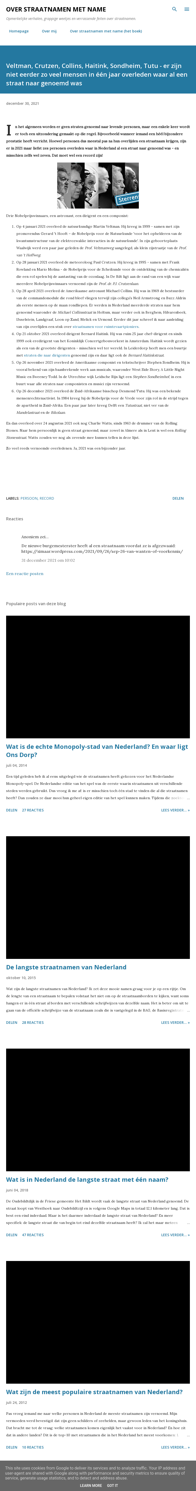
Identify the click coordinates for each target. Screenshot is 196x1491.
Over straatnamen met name (56, 9)
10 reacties (33, 1447)
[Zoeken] (175, 9)
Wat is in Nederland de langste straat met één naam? (87, 1179)
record (47, 498)
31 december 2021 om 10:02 (48, 560)
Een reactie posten (24, 573)
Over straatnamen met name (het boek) (103, 31)
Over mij (46, 31)
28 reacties (33, 1022)
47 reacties (33, 1234)
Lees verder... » (175, 810)
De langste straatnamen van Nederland (66, 967)
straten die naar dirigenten (47, 355)
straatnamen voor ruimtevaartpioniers (106, 326)
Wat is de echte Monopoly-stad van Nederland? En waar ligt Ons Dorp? (97, 750)
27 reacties (33, 810)
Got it (112, 1486)
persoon (29, 498)
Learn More (91, 1486)
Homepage (16, 31)
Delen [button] (178, 498)
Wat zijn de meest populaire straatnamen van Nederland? (94, 1391)
